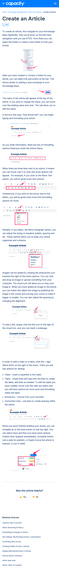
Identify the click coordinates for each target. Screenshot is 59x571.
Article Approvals (9, 560)
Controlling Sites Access (11, 542)
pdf (5, 25)
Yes (23, 497)
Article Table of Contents (12, 565)
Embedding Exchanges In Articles (15, 532)
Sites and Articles (35, 12)
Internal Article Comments (12, 556)
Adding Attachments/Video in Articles (16, 551)
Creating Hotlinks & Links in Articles (15, 546)
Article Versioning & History (12, 527)
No (35, 497)
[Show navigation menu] (3, 3)
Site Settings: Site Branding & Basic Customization (21, 537)
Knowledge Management (17, 12)
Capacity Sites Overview (12, 523)
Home (4, 12)
